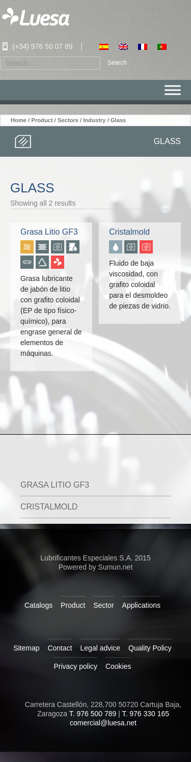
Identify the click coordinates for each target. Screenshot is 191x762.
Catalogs (38, 605)
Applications (141, 605)
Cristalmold (49, 506)
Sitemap (26, 648)
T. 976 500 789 (93, 714)
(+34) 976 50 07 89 (36, 46)
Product (41, 120)
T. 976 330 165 (145, 714)
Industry (94, 120)
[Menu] (173, 90)
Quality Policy (150, 648)
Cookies (118, 666)
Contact (59, 648)
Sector (103, 605)
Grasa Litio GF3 (54, 485)
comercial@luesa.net (103, 723)
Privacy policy (75, 666)
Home (18, 120)
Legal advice (100, 648)
